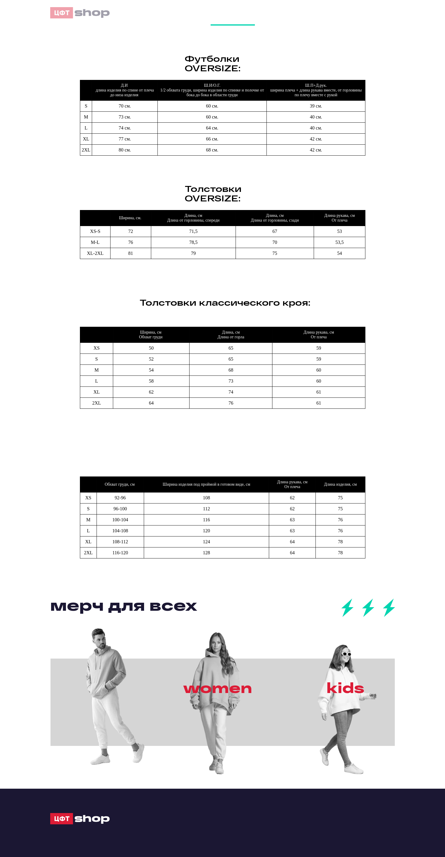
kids (345, 687)
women (217, 687)
